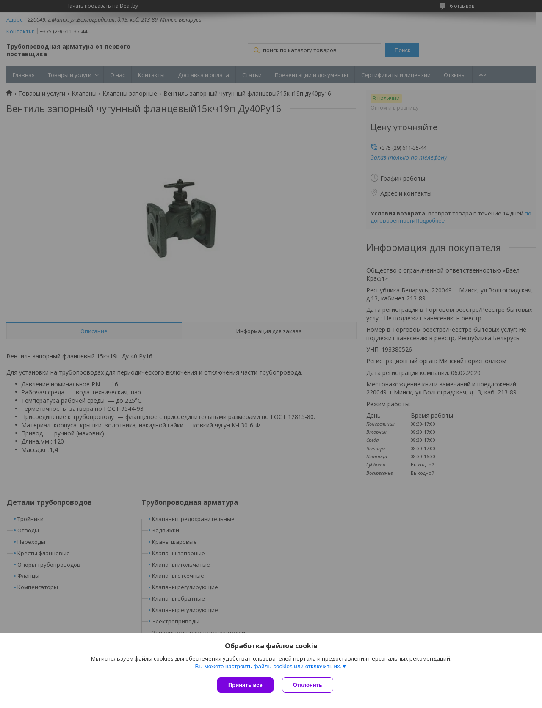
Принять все (245, 685)
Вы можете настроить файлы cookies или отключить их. (268, 666)
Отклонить (307, 685)
